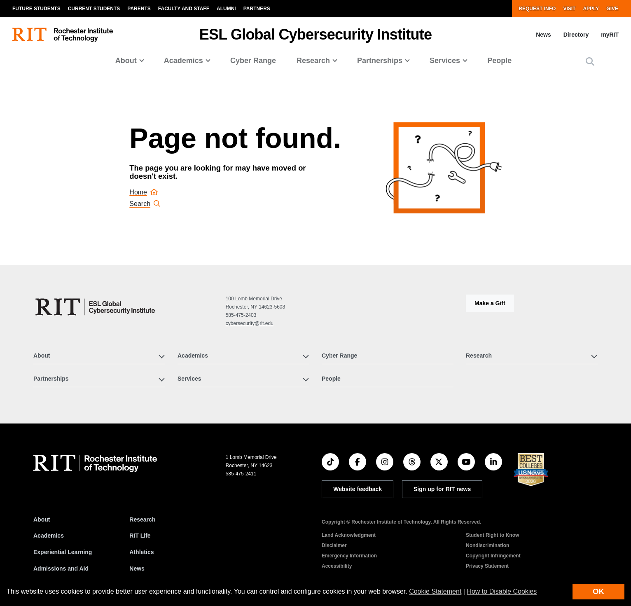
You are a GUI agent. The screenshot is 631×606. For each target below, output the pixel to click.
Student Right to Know (492, 535)
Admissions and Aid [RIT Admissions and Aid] (61, 568)
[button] (590, 61)
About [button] (126, 60)
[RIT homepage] (62, 35)
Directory (576, 34)
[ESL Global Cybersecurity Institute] (97, 307)
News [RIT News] (137, 568)
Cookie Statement (435, 591)
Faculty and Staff (183, 9)
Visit (569, 9)
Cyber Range (253, 60)
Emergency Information (349, 556)
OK (598, 591)
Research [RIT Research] (142, 519)
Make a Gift (489, 303)
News (543, 34)
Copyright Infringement (493, 556)
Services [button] (445, 60)
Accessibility (337, 566)
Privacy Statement (487, 566)
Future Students (36, 9)
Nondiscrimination (487, 545)
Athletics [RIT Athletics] (141, 552)
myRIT (610, 34)
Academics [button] (183, 60)
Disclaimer (334, 545)
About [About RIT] (41, 519)
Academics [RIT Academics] (48, 535)
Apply (591, 9)
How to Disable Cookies (502, 591)
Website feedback (357, 489)
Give (612, 9)
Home (143, 192)
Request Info (537, 9)
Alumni (226, 9)
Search (144, 203)
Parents (138, 9)
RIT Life (139, 535)
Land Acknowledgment (349, 535)
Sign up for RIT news (442, 489)
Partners (256, 9)
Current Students (94, 9)
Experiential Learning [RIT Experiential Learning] (62, 552)
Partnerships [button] (379, 60)
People (499, 60)
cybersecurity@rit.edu (249, 323)
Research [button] (313, 60)
